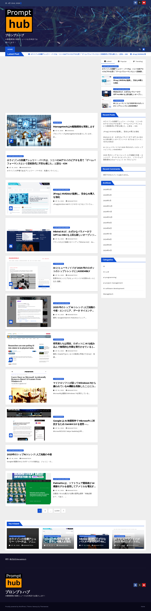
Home (10, 49)
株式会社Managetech (18, 559)
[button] (140, 49)
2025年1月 (107, 201)
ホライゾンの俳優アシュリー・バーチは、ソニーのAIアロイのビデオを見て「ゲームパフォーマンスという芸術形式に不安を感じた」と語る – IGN (122, 71)
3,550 (57, 511)
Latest (107, 61)
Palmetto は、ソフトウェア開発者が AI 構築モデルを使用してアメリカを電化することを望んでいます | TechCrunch (74, 486)
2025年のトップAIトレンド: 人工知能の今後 (29, 454)
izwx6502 (69, 130)
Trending (138, 61)
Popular (122, 61)
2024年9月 (107, 223)
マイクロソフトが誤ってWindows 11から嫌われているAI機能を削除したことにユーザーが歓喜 (74, 386)
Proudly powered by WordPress (15, 606)
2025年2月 (107, 195)
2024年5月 (107, 245)
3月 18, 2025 (13, 167)
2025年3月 (107, 189)
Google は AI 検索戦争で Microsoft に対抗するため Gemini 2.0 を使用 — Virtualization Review (74, 424)
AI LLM (106, 272)
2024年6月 (107, 239)
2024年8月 (107, 228)
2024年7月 (107, 234)
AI (104, 266)
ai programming (118, 100)
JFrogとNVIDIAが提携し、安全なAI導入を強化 (121, 132)
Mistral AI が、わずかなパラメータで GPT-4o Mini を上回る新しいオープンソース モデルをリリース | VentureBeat (128, 94)
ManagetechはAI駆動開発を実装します (74, 126)
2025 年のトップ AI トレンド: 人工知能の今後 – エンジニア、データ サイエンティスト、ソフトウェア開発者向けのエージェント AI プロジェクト (123, 157)
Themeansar (44, 606)
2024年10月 (107, 217)
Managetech (57, 122)
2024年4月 (107, 250)
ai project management (113, 283)
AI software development (110, 66)
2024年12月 (107, 206)
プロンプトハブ (14, 35)
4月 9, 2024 (59, 130)
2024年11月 (107, 212)
